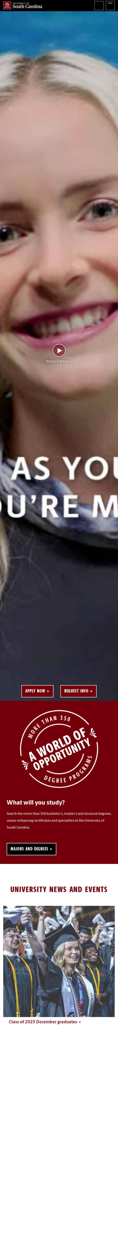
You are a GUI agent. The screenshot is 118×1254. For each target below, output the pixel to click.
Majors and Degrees (29, 848)
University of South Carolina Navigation (110, 5)
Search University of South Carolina (98, 5)
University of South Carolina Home (22, 5)
